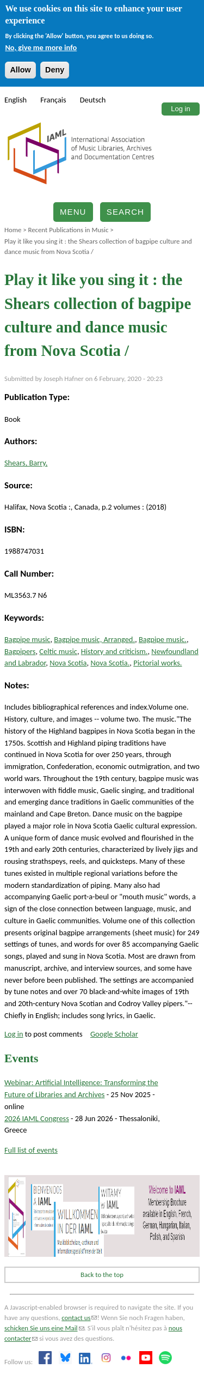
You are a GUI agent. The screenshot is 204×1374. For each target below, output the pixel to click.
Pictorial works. (157, 663)
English (15, 100)
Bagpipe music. (163, 639)
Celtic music (58, 651)
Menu (73, 211)
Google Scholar (114, 1034)
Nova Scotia (68, 663)
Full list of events (31, 1150)
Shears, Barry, (25, 463)
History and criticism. (114, 651)
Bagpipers (19, 651)
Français (53, 100)
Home (12, 230)
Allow (20, 69)
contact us (79, 1318)
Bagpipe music (27, 639)
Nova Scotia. (109, 663)
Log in (180, 109)
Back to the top (102, 1274)
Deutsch (93, 100)
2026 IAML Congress (36, 1118)
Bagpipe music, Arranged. (94, 639)
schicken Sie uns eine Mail (44, 1328)
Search (125, 211)
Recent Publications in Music (68, 230)
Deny (54, 69)
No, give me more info (41, 47)
